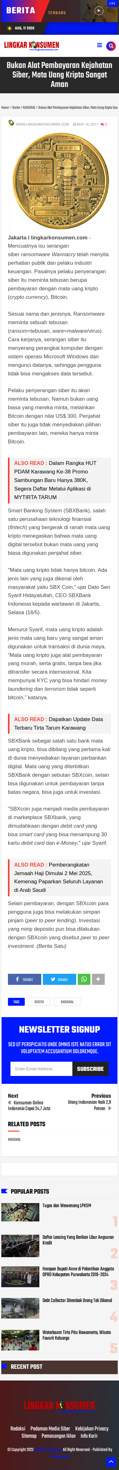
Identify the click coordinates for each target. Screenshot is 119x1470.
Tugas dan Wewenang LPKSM (67, 1206)
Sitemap (29, 1436)
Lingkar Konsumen (48, 1450)
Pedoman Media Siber (50, 1429)
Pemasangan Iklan (59, 1436)
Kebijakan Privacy (92, 1429)
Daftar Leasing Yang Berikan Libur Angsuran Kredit (78, 1240)
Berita (39, 1002)
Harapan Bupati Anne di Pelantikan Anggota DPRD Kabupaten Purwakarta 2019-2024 (78, 1272)
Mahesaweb (59, 1457)
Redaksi (17, 1429)
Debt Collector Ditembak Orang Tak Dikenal (77, 1301)
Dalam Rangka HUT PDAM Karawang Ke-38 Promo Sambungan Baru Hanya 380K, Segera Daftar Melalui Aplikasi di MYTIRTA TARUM (55, 480)
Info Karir (89, 1436)
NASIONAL (67, 1002)
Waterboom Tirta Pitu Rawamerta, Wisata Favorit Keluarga (77, 1336)
